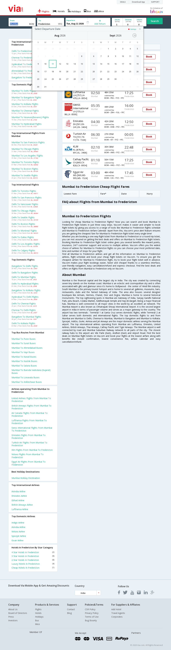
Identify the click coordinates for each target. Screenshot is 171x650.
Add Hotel (116, 609)
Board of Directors (17, 613)
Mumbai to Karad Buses (24, 356)
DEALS (123, 2)
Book (149, 56)
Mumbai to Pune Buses (24, 338)
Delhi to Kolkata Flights (23, 323)
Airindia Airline (18, 491)
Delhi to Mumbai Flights (24, 277)
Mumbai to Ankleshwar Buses (27, 381)
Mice (37, 624)
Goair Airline (18, 540)
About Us (13, 609)
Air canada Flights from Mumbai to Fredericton (30, 414)
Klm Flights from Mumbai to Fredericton (32, 449)
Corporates (117, 616)
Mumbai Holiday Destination (26, 478)
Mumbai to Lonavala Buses (26, 377)
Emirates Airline (19, 495)
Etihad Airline (18, 500)
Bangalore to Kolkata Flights (26, 290)
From (12, 20)
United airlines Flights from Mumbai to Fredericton (31, 400)
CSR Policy (90, 609)
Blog (69, 613)
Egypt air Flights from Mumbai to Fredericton (29, 463)
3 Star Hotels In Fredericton (33, 556)
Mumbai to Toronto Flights (25, 162)
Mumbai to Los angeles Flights (27, 155)
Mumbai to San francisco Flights (28, 142)
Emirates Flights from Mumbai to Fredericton (29, 436)
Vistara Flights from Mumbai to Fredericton (28, 456)
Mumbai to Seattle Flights (25, 175)
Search (155, 21)
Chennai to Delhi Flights (24, 310)
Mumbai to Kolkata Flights (25, 104)
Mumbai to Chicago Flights (25, 148)
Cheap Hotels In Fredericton (33, 567)
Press (11, 616)
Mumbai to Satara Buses (24, 365)
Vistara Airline (18, 531)
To (39, 20)
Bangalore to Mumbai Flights (26, 316)
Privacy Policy (91, 613)
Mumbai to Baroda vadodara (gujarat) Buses (31, 371)
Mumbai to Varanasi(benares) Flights (30, 117)
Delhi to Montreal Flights (24, 230)
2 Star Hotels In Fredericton (33, 560)
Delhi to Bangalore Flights (25, 272)
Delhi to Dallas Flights (23, 237)
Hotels (38, 613)
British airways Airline (22, 504)
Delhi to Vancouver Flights (25, 204)
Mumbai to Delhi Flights (24, 90)
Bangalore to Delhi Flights (25, 265)
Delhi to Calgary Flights (23, 250)
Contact (71, 609)
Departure (70, 20)
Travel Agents (118, 613)
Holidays (39, 616)
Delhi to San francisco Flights (27, 197)
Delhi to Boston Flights (23, 224)
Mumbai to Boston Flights (25, 168)
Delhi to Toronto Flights (24, 190)
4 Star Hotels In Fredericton (33, 552)
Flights (38, 609)
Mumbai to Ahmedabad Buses (27, 347)
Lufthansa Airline (20, 509)
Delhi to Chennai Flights (24, 303)
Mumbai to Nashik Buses (24, 361)
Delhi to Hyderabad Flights (25, 283)
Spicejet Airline (19, 536)
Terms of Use (92, 616)
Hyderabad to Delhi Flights (25, 296)
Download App (138, 2)
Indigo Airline (18, 522)
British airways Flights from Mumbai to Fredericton (31, 407)
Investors (13, 620)
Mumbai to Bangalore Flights (26, 97)
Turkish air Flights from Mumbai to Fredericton (29, 444)
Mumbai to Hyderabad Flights (27, 123)
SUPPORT (155, 2)
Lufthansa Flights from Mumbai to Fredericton (29, 422)
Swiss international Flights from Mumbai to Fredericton (32, 429)
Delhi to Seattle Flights (23, 217)
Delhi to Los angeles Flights (26, 243)
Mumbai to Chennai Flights (25, 110)
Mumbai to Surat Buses (24, 343)
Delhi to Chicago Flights (24, 210)
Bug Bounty (91, 620)
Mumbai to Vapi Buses (23, 352)
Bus (37, 620)
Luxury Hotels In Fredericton (33, 563)
